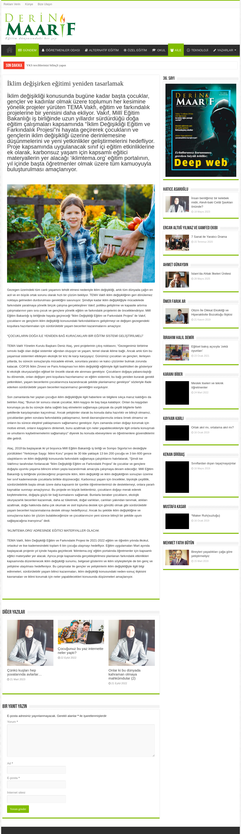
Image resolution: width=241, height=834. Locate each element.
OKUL (158, 50)
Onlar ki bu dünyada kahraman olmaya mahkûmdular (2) (124, 674)
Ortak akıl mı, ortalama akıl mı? (212, 427)
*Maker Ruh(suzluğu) (205, 515)
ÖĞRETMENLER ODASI (61, 50)
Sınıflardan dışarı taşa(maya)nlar (213, 463)
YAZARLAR (223, 50)
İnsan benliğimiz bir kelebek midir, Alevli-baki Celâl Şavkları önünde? (212, 202)
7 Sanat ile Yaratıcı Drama (209, 236)
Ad (10, 763)
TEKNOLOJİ (197, 50)
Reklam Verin (12, 4)
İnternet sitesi (16, 792)
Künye (29, 4)
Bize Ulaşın (45, 4)
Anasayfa (10, 50)
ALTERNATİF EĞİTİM (102, 50)
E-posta (13, 778)
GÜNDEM (27, 50)
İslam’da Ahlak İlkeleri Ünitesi (211, 273)
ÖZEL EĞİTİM (135, 50)
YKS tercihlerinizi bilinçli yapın (46, 65)
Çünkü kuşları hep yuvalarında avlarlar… (24, 672)
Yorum (12, 721)
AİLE (175, 50)
